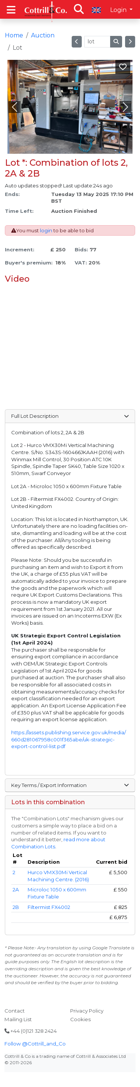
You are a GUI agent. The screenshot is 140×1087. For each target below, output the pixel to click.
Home (14, 35)
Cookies (80, 1019)
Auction (43, 35)
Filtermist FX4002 (49, 907)
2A (16, 889)
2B (16, 907)
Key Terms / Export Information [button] (69, 785)
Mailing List (18, 1019)
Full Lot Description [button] (69, 416)
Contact (14, 1011)
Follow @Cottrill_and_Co (35, 1044)
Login (119, 9)
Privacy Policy (86, 1011)
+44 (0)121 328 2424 (30, 1031)
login (46, 230)
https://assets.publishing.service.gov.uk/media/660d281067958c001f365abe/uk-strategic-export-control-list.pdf (68, 739)
